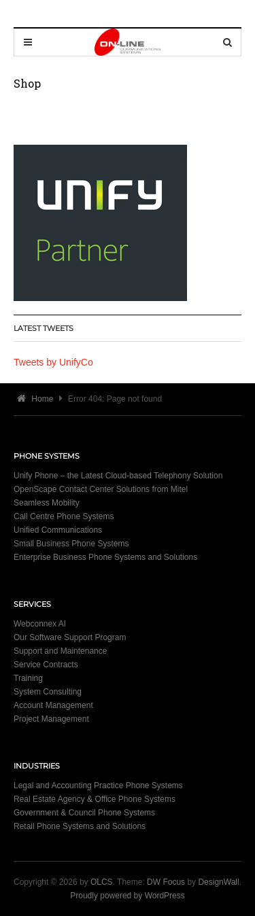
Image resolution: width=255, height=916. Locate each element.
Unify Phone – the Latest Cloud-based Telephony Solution (118, 475)
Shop (27, 83)
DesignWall (218, 882)
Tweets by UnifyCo (53, 362)
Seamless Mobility (47, 503)
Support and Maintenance (60, 651)
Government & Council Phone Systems (84, 812)
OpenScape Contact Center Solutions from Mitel (101, 489)
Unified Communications (58, 530)
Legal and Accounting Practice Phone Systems (98, 785)
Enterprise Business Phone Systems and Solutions (105, 557)
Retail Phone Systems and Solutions (80, 826)
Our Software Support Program (70, 637)
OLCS (101, 882)
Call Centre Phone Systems (64, 516)
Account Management (53, 705)
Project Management (51, 719)
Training (28, 678)
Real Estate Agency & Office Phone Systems (94, 799)
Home (35, 399)
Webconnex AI (40, 624)
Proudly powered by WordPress (127, 895)
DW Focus (166, 882)
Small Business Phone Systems (71, 543)
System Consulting (48, 692)
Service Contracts (46, 664)
